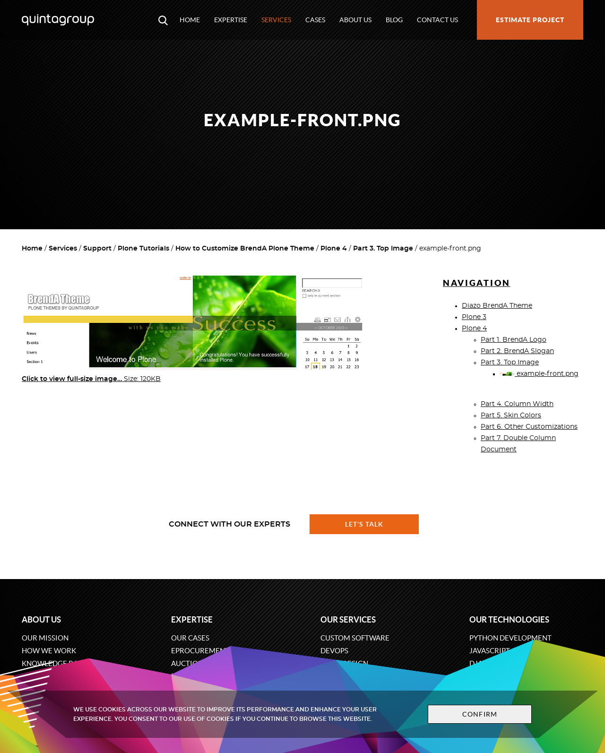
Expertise (230, 20)
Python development (510, 638)
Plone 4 (333, 248)
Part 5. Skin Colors (511, 415)
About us (355, 20)
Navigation (476, 283)
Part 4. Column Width (517, 404)
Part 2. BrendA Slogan (517, 351)
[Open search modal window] (163, 20)
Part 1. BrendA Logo (513, 340)
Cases (315, 20)
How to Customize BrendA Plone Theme (244, 248)
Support (97, 248)
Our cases (190, 638)
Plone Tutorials (143, 248)
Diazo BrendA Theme (497, 306)
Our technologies (509, 619)
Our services (348, 619)
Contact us (437, 20)
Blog (394, 20)
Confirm (478, 714)
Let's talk (364, 524)
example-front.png (539, 374)
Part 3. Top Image (383, 248)
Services (276, 20)
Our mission (45, 638)
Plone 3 (474, 317)
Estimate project (530, 20)
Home (190, 20)
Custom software (354, 638)
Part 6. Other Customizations (529, 427)
